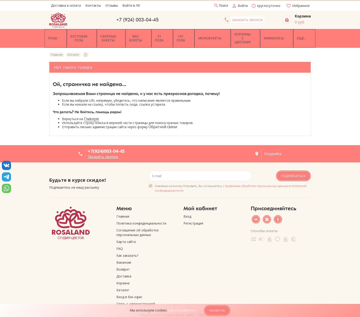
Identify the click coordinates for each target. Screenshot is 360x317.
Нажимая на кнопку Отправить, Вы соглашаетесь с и (230, 178)
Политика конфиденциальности (141, 213)
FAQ (119, 239)
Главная (122, 207)
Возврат (123, 259)
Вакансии (123, 253)
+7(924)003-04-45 (106, 141)
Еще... (302, 33)
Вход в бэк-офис (129, 287)
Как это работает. (182, 310)
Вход (187, 207)
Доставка (123, 266)
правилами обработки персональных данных (256, 176)
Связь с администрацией (135, 294)
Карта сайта (126, 232)
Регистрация (193, 213)
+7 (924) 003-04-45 (137, 20)
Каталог (122, 280)
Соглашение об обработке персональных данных (137, 222)
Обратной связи (163, 117)
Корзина (122, 273)
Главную (91, 109)
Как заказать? (127, 246)
